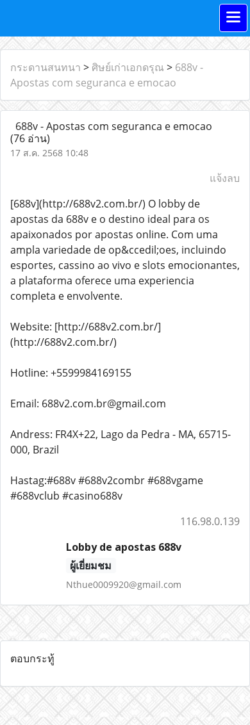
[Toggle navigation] (233, 18)
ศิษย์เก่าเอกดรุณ (128, 67)
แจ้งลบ (225, 178)
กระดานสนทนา (45, 67)
